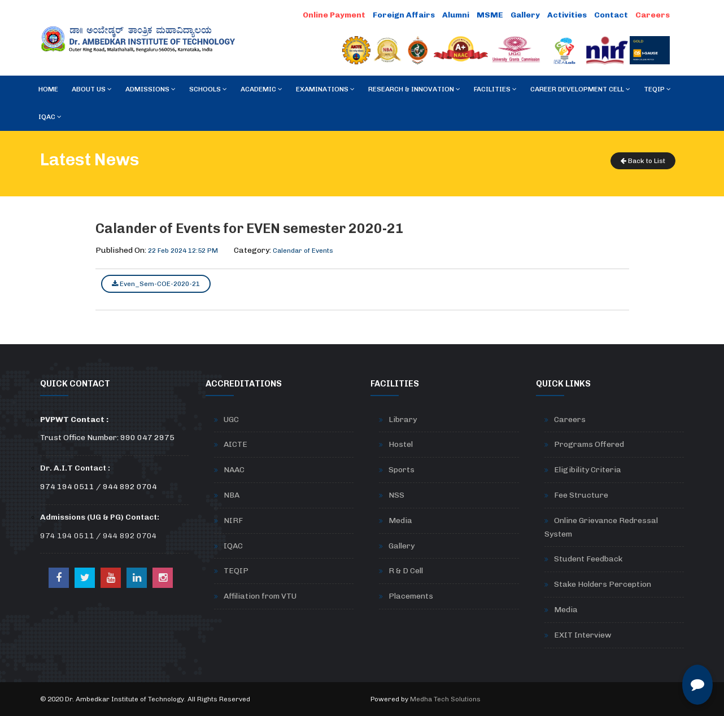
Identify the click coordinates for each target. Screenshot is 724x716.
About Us (92, 89)
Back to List (643, 161)
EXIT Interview (583, 635)
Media (400, 520)
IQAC (50, 117)
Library (403, 419)
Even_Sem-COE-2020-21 (156, 284)
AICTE (235, 444)
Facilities (495, 89)
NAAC (234, 470)
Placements (411, 596)
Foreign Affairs (404, 15)
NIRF (233, 520)
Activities (567, 15)
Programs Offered (589, 444)
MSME (490, 15)
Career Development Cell (580, 89)
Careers (652, 15)
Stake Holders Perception (602, 584)
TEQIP (657, 89)
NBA (231, 495)
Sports (402, 470)
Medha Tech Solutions (445, 699)
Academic (261, 89)
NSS (396, 495)
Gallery (525, 15)
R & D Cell (406, 571)
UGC (231, 419)
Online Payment (334, 15)
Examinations (325, 89)
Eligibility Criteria (587, 470)
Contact (611, 15)
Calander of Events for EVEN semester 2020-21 (249, 228)
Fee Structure (581, 495)
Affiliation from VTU (260, 596)
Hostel (401, 444)
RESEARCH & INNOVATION (414, 89)
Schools (208, 89)
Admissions (150, 89)
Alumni (455, 15)
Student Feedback (588, 559)
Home (48, 89)
